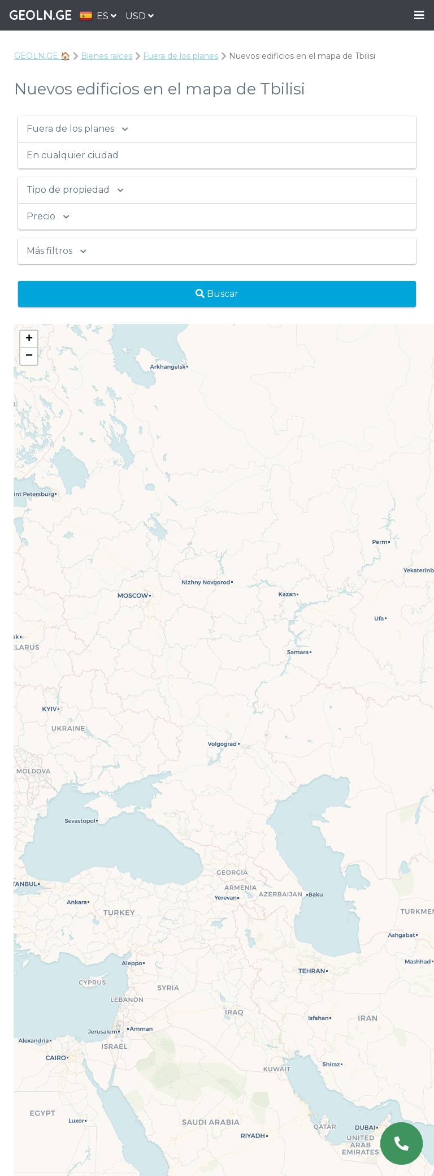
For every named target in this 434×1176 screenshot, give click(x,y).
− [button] (29, 356)
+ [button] (29, 339)
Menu (419, 16)
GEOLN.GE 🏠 (42, 56)
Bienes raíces (106, 56)
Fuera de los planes (180, 56)
